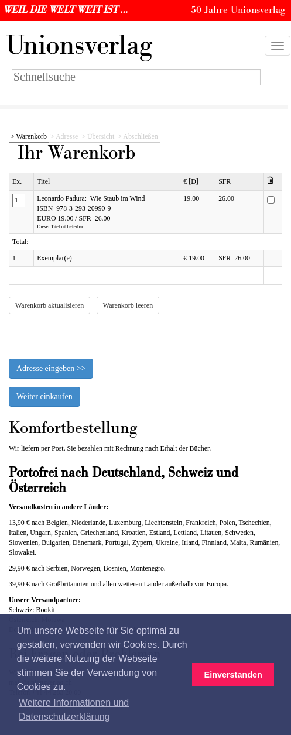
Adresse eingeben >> (50, 368)
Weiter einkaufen (44, 396)
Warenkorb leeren (128, 305)
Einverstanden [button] (233, 674)
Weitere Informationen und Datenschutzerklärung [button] (74, 710)
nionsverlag (79, 45)
